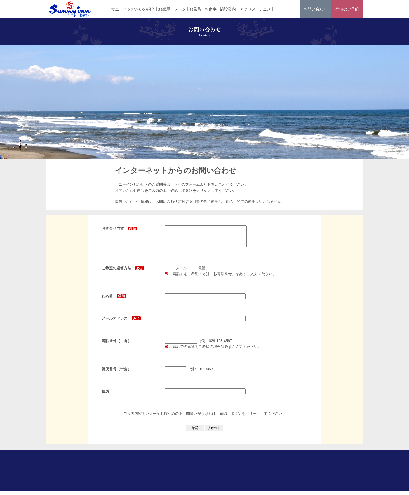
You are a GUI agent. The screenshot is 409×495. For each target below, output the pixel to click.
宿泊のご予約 (347, 9)
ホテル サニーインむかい (70, 9)
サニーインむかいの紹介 (133, 9)
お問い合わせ (315, 9)
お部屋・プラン (172, 9)
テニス (265, 9)
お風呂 (195, 9)
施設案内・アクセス (238, 9)
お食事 (211, 9)
